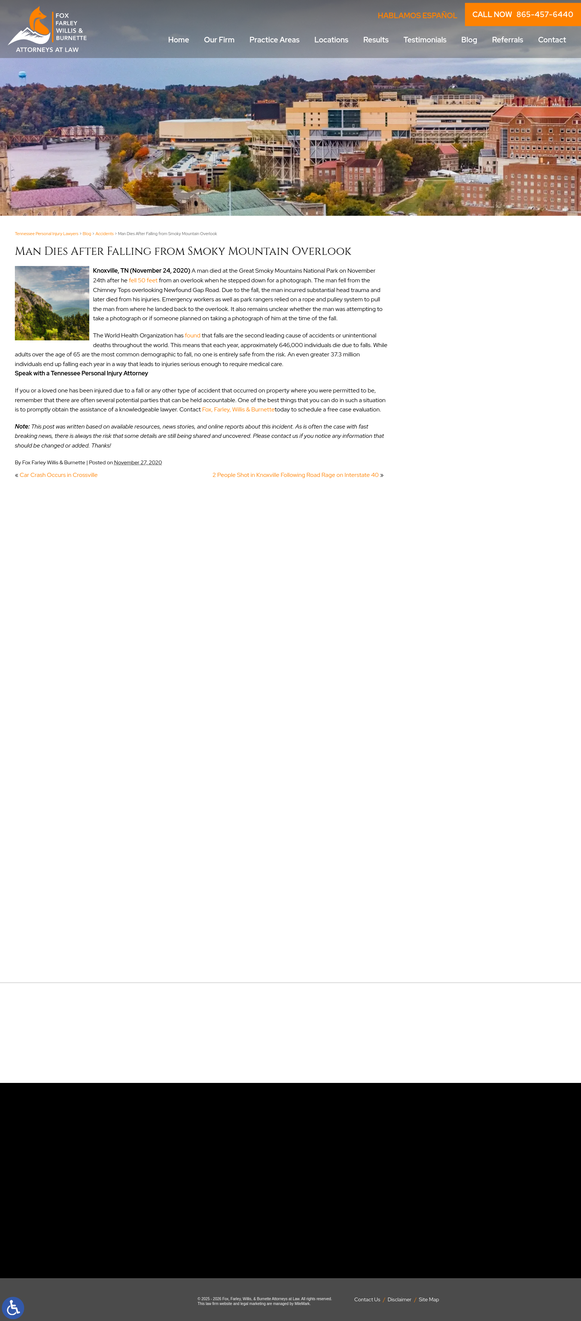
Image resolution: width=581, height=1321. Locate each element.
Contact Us (367, 1299)
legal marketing (253, 1304)
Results (376, 40)
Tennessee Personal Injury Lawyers (46, 233)
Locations (331, 40)
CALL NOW (523, 14)
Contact (552, 40)
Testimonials (425, 40)
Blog (469, 40)
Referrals (507, 40)
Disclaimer (399, 1299)
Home (178, 40)
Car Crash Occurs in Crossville (59, 475)
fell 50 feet (143, 280)
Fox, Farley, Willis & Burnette (238, 409)
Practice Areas (275, 40)
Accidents (105, 233)
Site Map (429, 1299)
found (192, 335)
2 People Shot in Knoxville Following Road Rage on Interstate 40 (295, 475)
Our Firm (219, 40)
